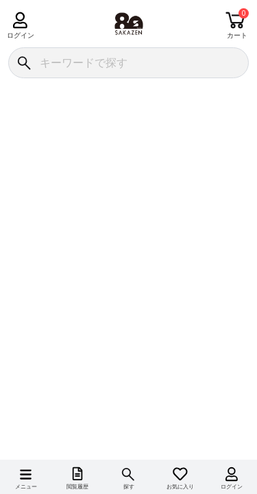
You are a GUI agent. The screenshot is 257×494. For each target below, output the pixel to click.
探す (128, 487)
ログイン (20, 35)
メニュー (26, 487)
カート (237, 35)
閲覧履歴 (77, 487)
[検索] (23, 62)
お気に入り (180, 487)
